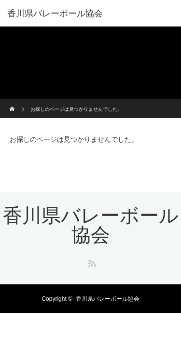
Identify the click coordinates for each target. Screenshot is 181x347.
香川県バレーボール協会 (55, 13)
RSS (91, 261)
